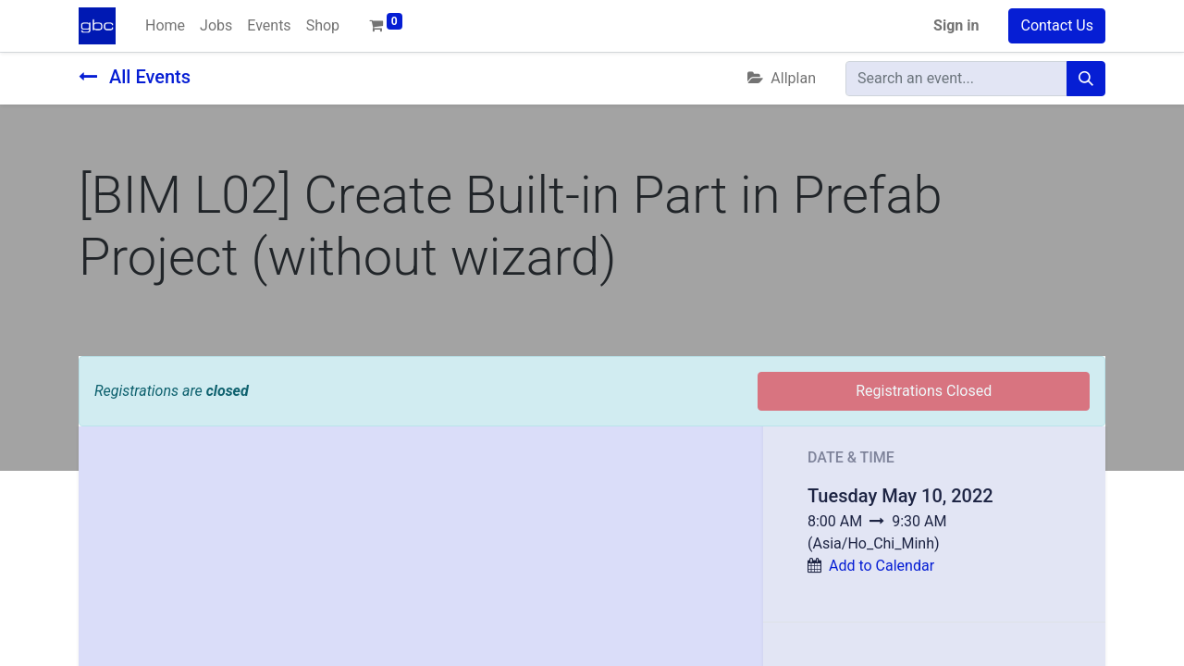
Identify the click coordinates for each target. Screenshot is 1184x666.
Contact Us (1056, 25)
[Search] (1086, 78)
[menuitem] (165, 25)
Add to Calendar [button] (881, 565)
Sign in (956, 25)
